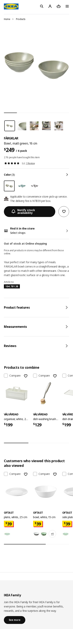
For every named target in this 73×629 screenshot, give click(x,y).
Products (21, 19)
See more (14, 620)
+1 (52, 533)
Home (7, 19)
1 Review (30, 163)
